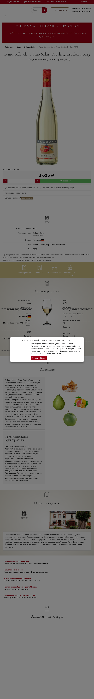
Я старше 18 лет (38, 358)
